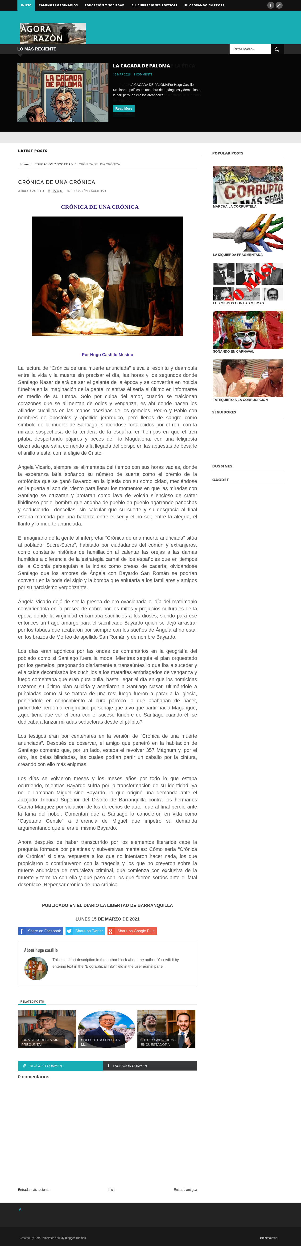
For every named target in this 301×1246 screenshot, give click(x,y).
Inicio (26, 5)
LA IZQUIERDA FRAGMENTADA (238, 255)
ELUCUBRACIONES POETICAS (154, 5)
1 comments (143, 74)
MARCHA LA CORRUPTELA (235, 206)
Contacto (269, 1238)
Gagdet (220, 479)
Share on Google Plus (130, 931)
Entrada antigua (185, 1190)
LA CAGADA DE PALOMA (141, 66)
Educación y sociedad (104, 5)
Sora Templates (44, 1238)
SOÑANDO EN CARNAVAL (233, 351)
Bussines (222, 466)
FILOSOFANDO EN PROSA (204, 5)
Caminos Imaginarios (58, 5)
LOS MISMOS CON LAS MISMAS (238, 303)
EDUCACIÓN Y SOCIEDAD (88, 191)
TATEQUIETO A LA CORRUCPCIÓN (240, 400)
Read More (123, 108)
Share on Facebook (39, 931)
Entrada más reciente (33, 1190)
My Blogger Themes (73, 1238)
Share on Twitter (84, 931)
